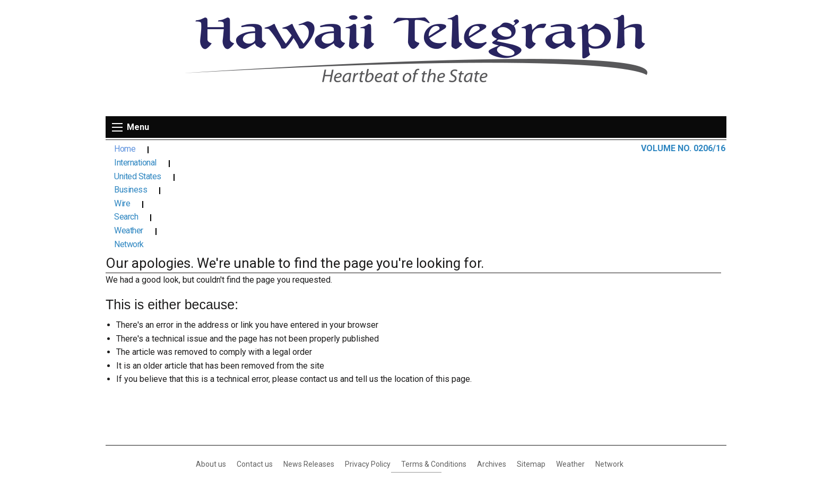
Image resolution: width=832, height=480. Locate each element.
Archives (491, 369)
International (182, 149)
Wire (367, 149)
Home (124, 149)
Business (317, 149)
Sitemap (531, 369)
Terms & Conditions (433, 369)
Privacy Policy (368, 369)
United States (252, 149)
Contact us (255, 369)
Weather (464, 149)
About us (211, 369)
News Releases (308, 369)
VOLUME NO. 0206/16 (683, 148)
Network (519, 149)
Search (412, 149)
